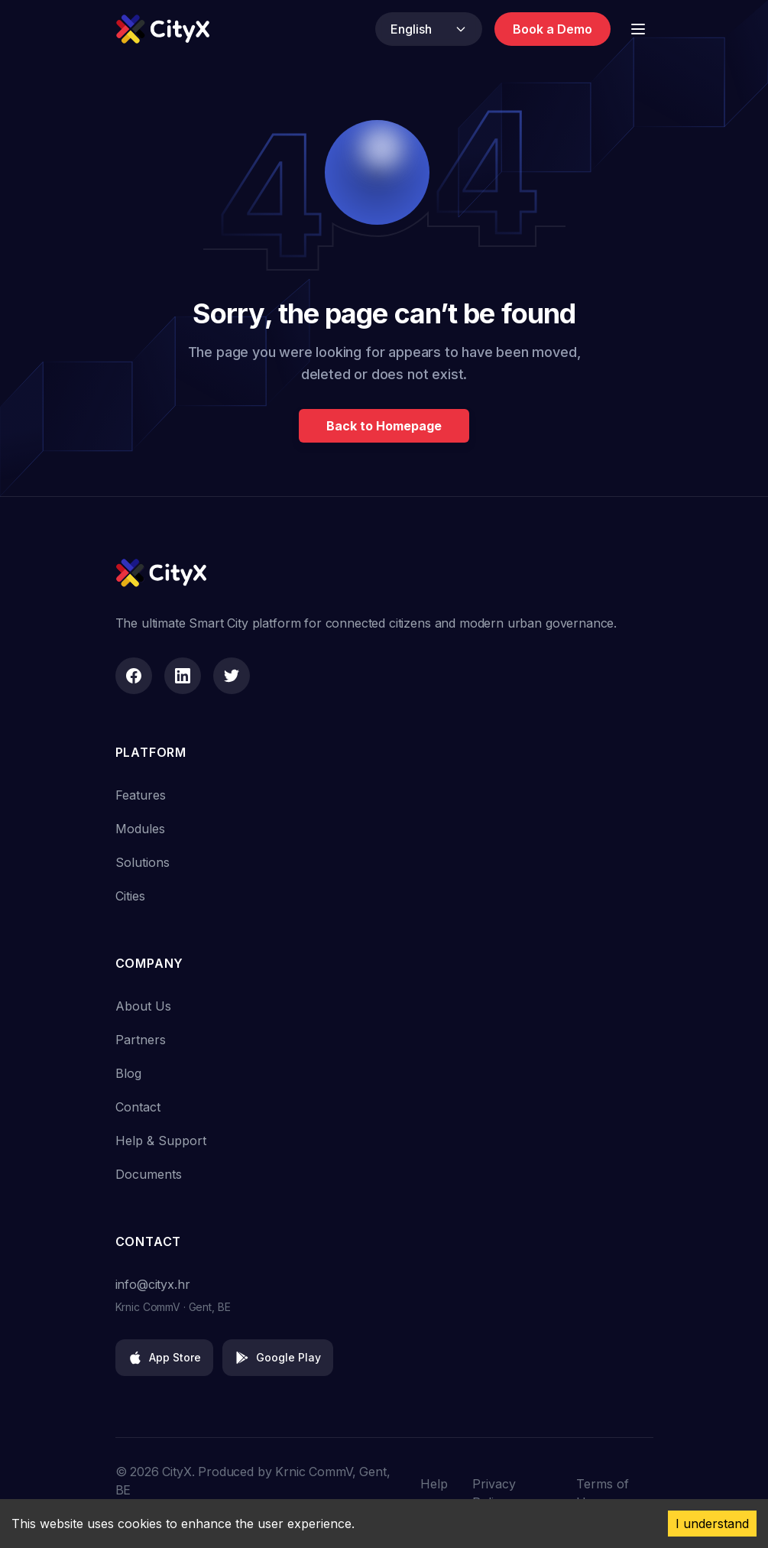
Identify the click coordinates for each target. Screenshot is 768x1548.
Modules (140, 828)
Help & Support (160, 1140)
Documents (148, 1174)
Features (140, 795)
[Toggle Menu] (638, 29)
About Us (143, 1006)
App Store (164, 1357)
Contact (137, 1107)
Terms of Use (602, 1493)
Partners (140, 1039)
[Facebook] (133, 675)
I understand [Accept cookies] (712, 1523)
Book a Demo (552, 29)
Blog (128, 1073)
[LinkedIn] (182, 675)
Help (434, 1483)
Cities (130, 896)
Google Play (278, 1357)
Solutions (142, 862)
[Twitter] (231, 675)
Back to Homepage (384, 425)
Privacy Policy (494, 1493)
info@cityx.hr (152, 1284)
